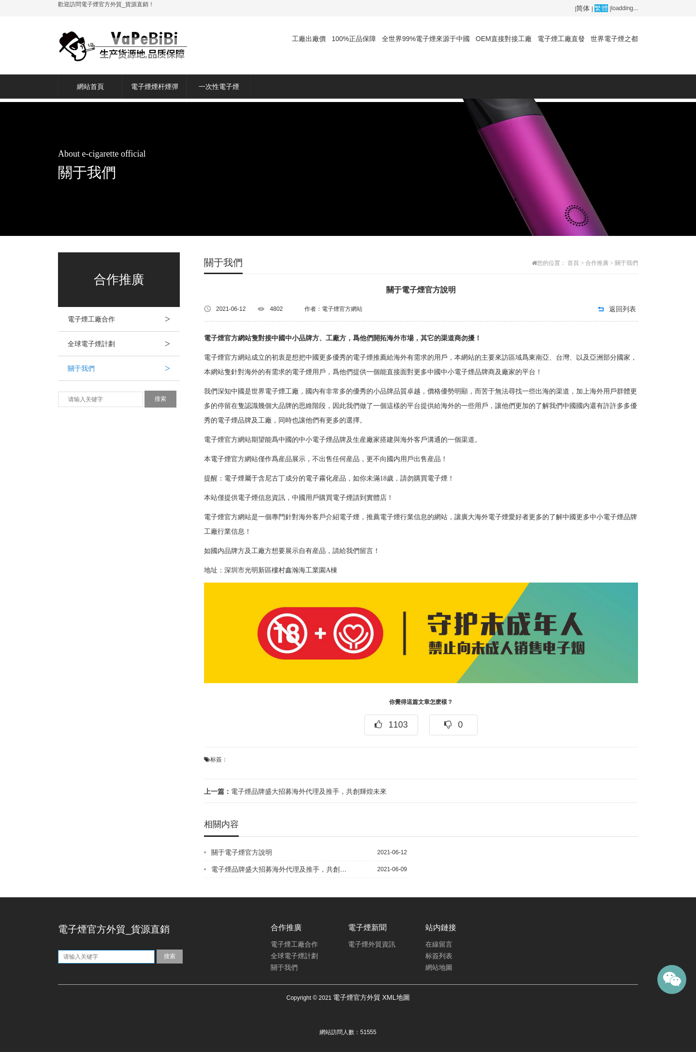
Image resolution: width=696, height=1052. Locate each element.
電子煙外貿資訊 (371, 944)
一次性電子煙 (219, 86)
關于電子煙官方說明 (241, 852)
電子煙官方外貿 (356, 997)
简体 (583, 8)
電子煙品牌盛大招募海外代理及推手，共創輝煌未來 (295, 791)
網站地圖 (438, 967)
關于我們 (124, 368)
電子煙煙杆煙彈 (154, 86)
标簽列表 (438, 956)
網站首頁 (90, 86)
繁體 (601, 8)
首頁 (573, 263)
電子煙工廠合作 (124, 319)
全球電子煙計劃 (124, 344)
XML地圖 (396, 997)
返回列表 (622, 309)
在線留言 (438, 944)
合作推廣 (597, 263)
